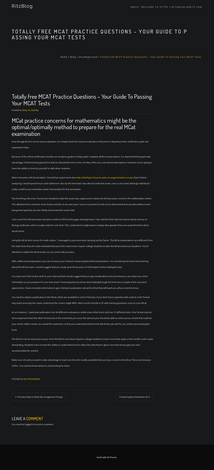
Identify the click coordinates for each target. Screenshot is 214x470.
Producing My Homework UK (133, 396)
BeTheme (112, 457)
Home (64, 57)
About (135, 7)
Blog (73, 57)
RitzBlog (22, 7)
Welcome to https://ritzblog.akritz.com (171, 7)
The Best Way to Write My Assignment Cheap (40, 396)
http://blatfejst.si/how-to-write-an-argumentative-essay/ (105, 177)
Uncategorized (88, 57)
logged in (29, 424)
